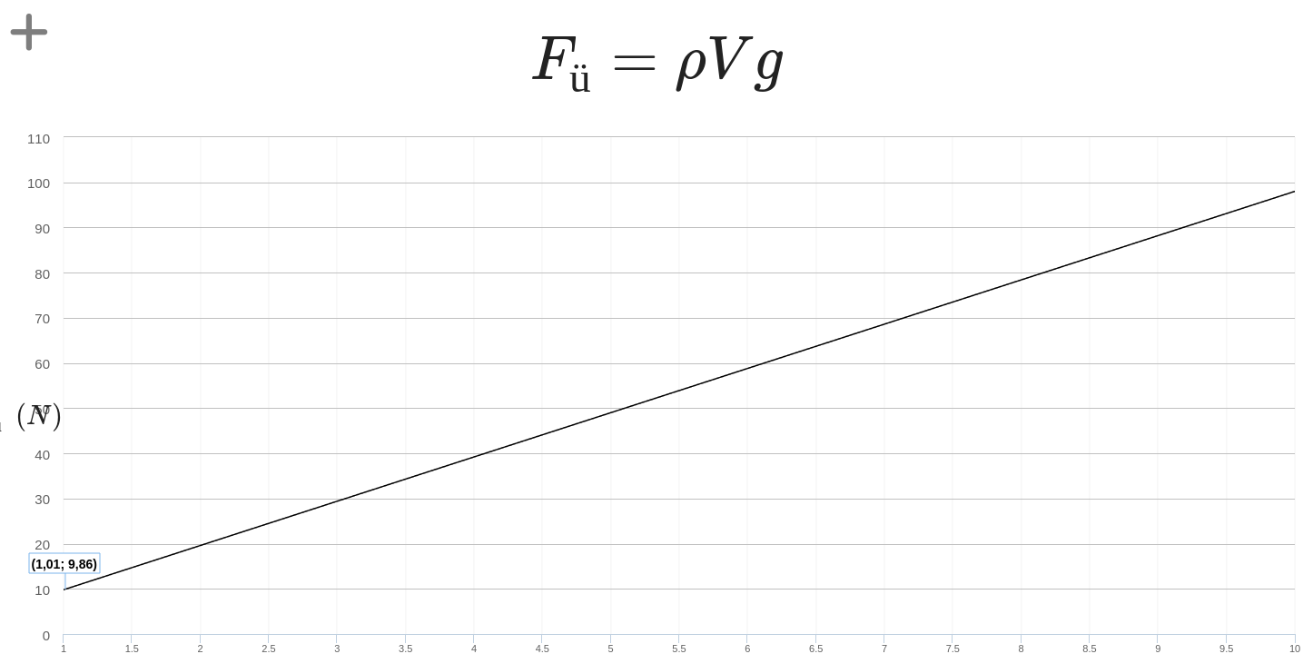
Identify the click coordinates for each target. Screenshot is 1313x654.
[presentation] (656, 69)
